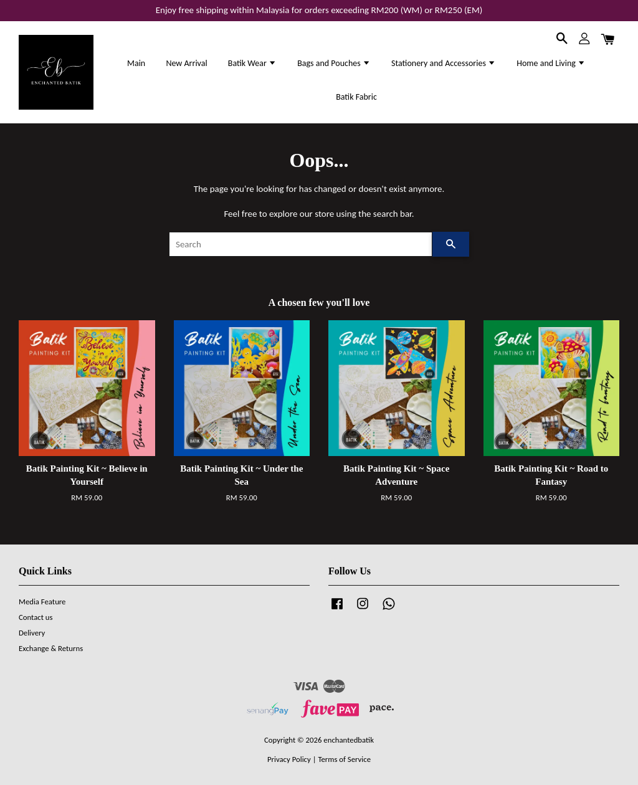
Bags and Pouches (334, 63)
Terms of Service (344, 759)
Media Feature (42, 601)
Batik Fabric (356, 97)
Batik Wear (252, 63)
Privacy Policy (289, 759)
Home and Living (551, 63)
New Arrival (186, 63)
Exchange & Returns (51, 648)
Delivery (32, 632)
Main (136, 63)
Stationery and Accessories (443, 63)
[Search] (300, 244)
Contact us (36, 617)
